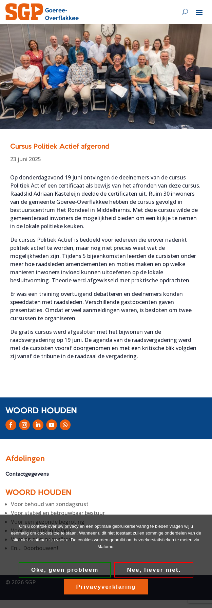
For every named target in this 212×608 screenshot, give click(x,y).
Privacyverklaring (106, 587)
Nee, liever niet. (154, 570)
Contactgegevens (27, 474)
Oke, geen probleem (65, 570)
